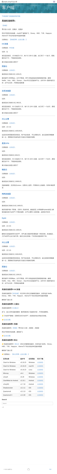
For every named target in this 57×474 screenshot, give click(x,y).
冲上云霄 (5, 119)
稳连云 (4, 170)
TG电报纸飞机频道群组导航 (11, 16)
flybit (4, 218)
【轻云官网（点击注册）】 (20, 354)
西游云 (4, 66)
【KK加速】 (16, 293)
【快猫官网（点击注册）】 (18, 39)
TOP (50, 469)
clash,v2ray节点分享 (9, 2)
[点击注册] (7, 320)
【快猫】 (5, 25)
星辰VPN (5, 143)
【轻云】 (17, 344)
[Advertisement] (28, 421)
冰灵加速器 (6, 91)
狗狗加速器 (6, 194)
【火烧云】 (15, 308)
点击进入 (12, 70)
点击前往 (40, 362)
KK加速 (5, 44)
